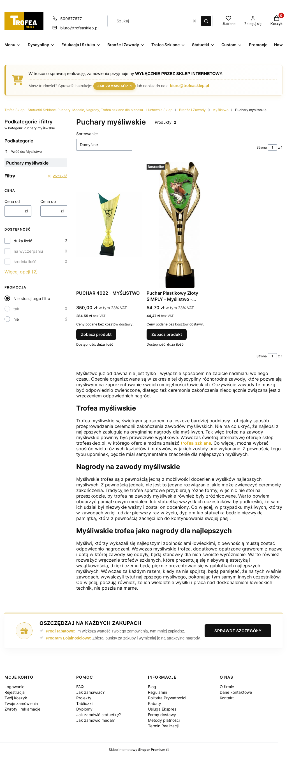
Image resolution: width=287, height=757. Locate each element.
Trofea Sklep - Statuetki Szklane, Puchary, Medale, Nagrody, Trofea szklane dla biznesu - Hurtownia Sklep (88, 110)
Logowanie (14, 686)
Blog (152, 686)
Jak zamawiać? (112, 85)
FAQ (80, 686)
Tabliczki (84, 703)
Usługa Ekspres (162, 709)
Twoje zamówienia (21, 703)
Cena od (12, 201)
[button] (206, 21)
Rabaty (154, 703)
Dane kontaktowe (236, 692)
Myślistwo (220, 110)
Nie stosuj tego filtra (31, 298)
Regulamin (157, 692)
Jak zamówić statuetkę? (98, 714)
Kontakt (227, 697)
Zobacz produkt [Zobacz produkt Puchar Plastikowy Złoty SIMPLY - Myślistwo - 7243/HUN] (166, 334)
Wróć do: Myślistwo (23, 151)
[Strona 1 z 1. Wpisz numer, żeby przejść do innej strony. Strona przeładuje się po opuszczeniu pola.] (272, 147)
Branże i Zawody (192, 110)
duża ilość (23, 240)
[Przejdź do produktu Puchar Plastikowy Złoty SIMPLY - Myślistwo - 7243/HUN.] (179, 225)
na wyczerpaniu (28, 251)
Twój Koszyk (15, 697)
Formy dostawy (162, 714)
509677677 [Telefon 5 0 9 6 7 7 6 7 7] (71, 18)
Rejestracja (14, 692)
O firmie (227, 686)
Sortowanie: (87, 133)
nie (16, 319)
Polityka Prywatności (167, 697)
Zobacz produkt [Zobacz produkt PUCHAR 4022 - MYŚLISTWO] (96, 334)
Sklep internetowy (137, 749)
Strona (261, 147)
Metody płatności (164, 720)
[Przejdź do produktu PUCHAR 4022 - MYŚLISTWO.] (109, 225)
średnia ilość (25, 261)
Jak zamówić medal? (95, 720)
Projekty (83, 697)
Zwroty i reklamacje (22, 709)
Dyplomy (84, 709)
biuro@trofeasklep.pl (189, 85)
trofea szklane (196, 443)
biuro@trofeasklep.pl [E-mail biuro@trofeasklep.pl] (79, 27)
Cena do (48, 201)
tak (16, 308)
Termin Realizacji (163, 725)
